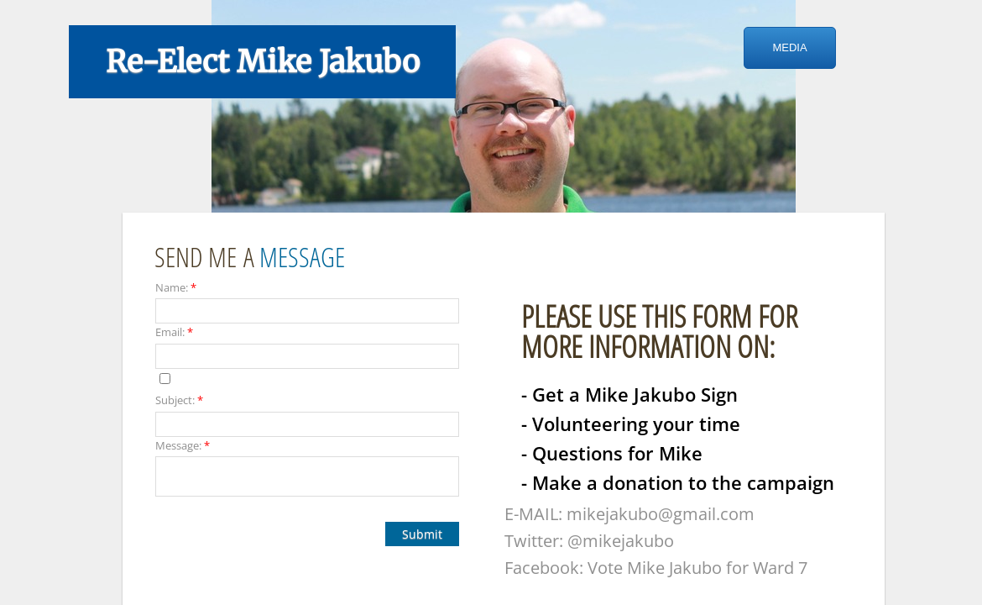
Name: (175, 287)
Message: (182, 445)
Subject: (179, 400)
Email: (174, 331)
